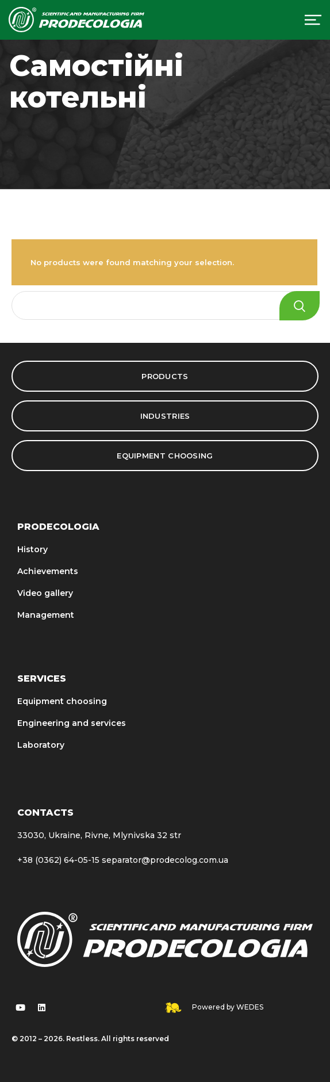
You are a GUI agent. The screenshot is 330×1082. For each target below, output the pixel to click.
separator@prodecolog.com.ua (165, 860)
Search (299, 305)
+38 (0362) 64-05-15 (58, 860)
